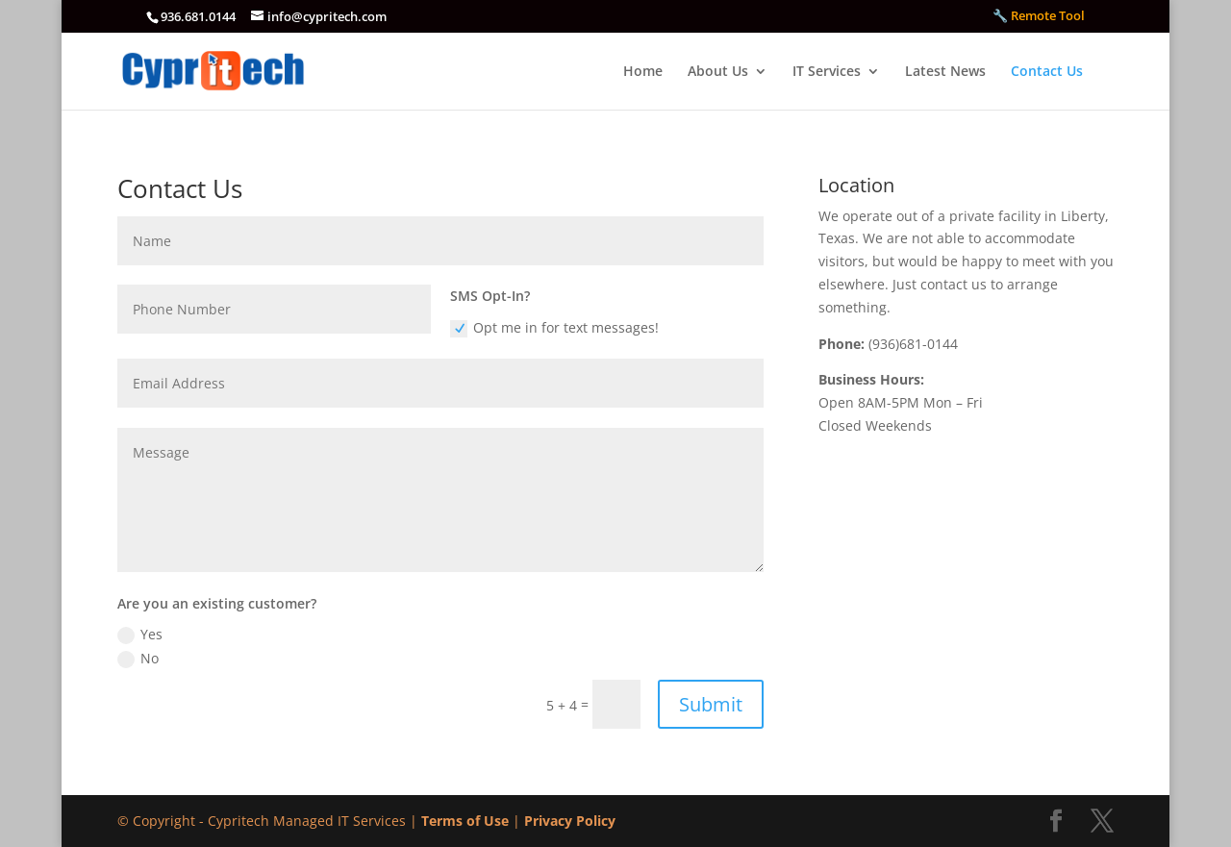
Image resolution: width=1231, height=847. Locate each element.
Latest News (945, 72)
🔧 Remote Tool (1038, 17)
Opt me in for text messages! (554, 327)
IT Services (826, 72)
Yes (140, 634)
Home (643, 72)
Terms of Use (465, 820)
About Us (718, 72)
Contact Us (1047, 72)
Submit (710, 704)
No (138, 658)
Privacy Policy (570, 820)
